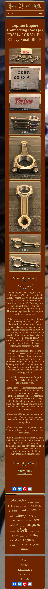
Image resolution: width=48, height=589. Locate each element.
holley (34, 535)
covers (35, 510)
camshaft (28, 520)
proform (18, 506)
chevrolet (18, 501)
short (32, 531)
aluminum (24, 544)
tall (11, 516)
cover (37, 519)
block (22, 530)
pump (12, 545)
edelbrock (36, 505)
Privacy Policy (25, 569)
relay (19, 520)
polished (13, 511)
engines (28, 540)
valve (14, 525)
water (38, 541)
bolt (10, 506)
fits (31, 516)
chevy (21, 515)
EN (22, 578)
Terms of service (25, 574)
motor (15, 535)
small (24, 549)
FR (27, 578)
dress (22, 526)
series (37, 502)
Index (25, 560)
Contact (25, 565)
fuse (37, 532)
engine (33, 524)
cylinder (30, 502)
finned (36, 544)
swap (26, 506)
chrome (12, 520)
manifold (15, 540)
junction (37, 517)
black (12, 532)
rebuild (23, 536)
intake (23, 510)
